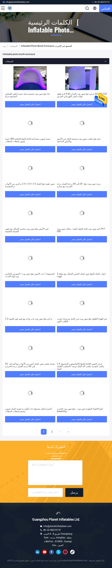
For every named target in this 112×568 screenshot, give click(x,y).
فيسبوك (51, 552)
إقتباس (105, 8)
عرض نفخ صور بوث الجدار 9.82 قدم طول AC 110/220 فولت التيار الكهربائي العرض (82, 95)
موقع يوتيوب (44, 552)
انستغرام (65, 552)
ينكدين (37, 552)
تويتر (58, 552)
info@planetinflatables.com (16, 2)
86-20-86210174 (100, 2)
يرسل (74, 492)
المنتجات (13, 46)
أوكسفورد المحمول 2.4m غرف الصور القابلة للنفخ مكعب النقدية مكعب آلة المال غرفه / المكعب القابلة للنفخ (80, 366)
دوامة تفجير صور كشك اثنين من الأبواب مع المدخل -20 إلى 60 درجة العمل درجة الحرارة (30, 365)
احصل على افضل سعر (30, 104)
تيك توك (72, 552)
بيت (4, 46)
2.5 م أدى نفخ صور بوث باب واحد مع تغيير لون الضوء (28, 319)
